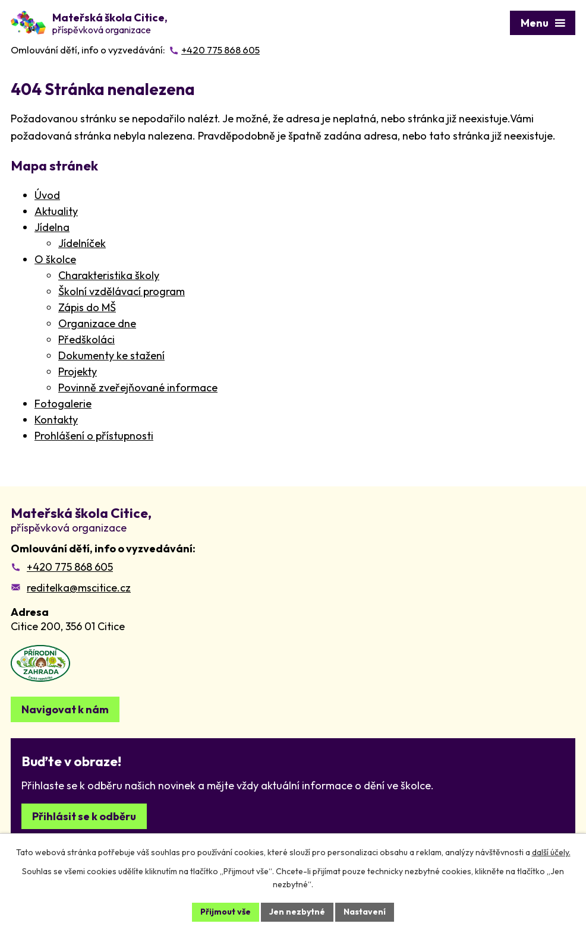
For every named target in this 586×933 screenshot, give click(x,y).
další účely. (551, 852)
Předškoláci (86, 339)
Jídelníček (82, 243)
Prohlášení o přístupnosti (93, 435)
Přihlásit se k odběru (84, 816)
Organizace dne (97, 323)
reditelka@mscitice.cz (79, 587)
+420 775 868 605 (70, 567)
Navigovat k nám (65, 709)
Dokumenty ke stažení (111, 355)
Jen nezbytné (297, 911)
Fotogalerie (63, 403)
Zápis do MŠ (87, 307)
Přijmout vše (225, 911)
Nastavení (365, 911)
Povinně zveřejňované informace (138, 387)
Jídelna (52, 227)
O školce (55, 259)
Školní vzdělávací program (121, 291)
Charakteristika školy (108, 275)
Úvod (47, 195)
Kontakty (56, 419)
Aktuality (56, 211)
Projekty (77, 371)
